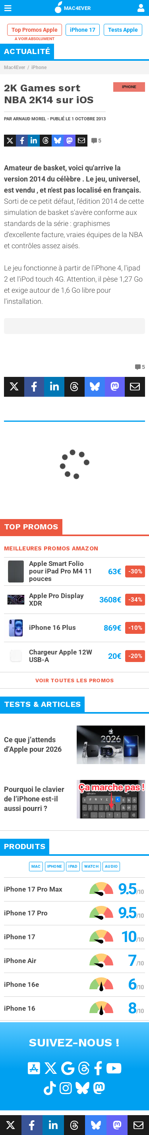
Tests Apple (123, 30)
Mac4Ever (14, 67)
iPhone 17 (82, 30)
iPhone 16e (21, 984)
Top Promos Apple (35, 30)
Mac (36, 866)
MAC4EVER (73, 7)
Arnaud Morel (29, 119)
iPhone (38, 67)
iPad (72, 866)
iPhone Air (20, 961)
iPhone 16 (19, 1008)
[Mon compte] (141, 8)
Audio (111, 866)
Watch (91, 866)
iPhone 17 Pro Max (33, 889)
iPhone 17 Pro (26, 913)
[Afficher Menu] (8, 8)
